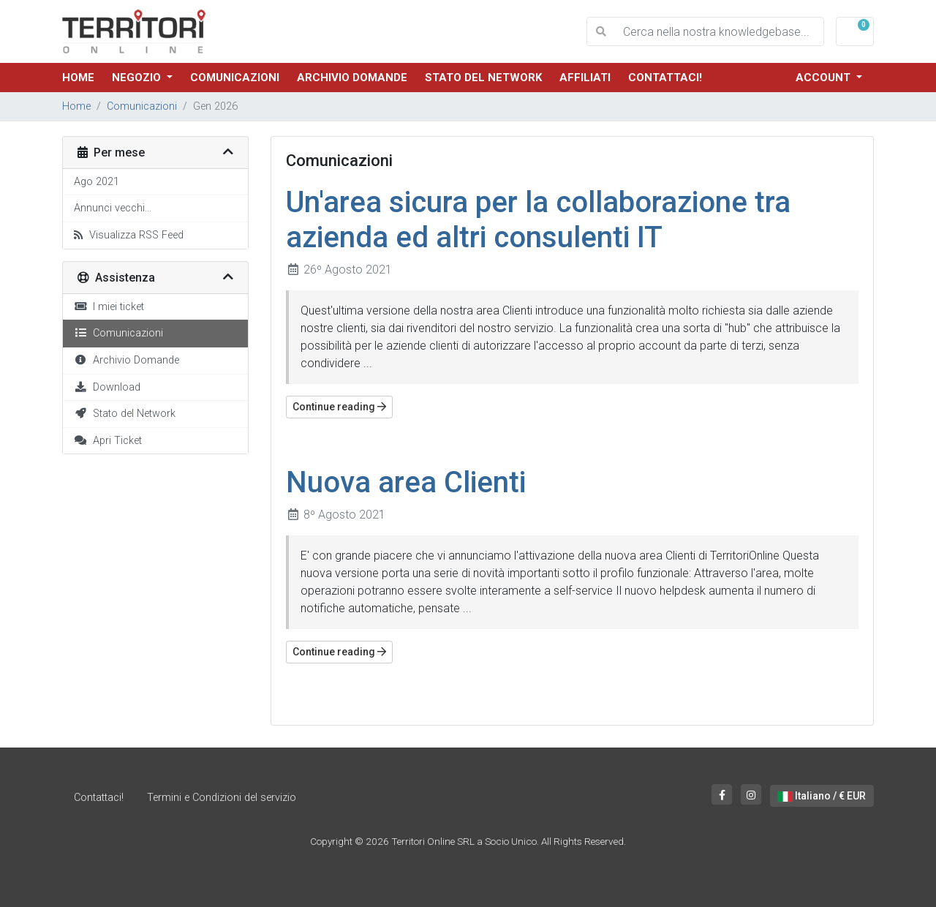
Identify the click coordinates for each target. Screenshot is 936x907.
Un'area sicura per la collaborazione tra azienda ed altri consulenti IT (538, 220)
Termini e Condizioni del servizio (221, 797)
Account (824, 77)
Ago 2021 (96, 182)
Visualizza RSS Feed (129, 235)
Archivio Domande (352, 77)
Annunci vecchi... (112, 208)
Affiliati (585, 77)
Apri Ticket (108, 440)
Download (107, 387)
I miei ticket (109, 307)
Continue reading (339, 407)
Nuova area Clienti (406, 482)
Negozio (138, 77)
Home (78, 77)
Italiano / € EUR (822, 796)
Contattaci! (665, 77)
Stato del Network (483, 77)
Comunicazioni (234, 77)
